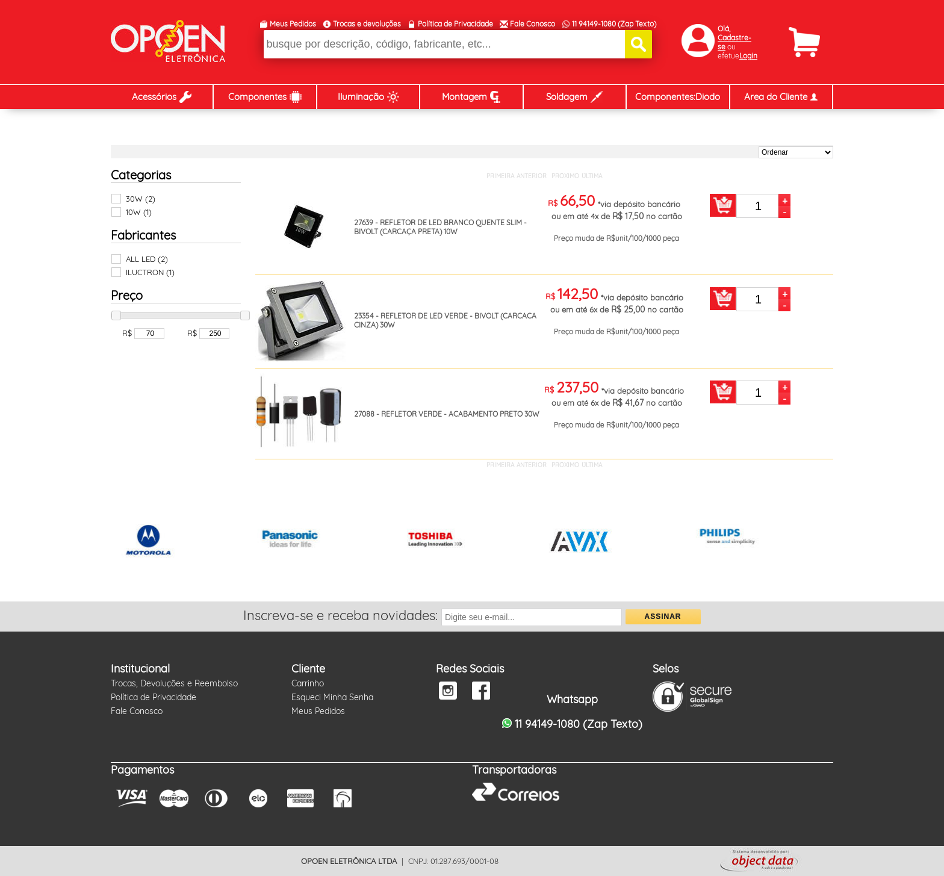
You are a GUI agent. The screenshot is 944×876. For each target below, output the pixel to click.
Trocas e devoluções (367, 23)
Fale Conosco (532, 23)
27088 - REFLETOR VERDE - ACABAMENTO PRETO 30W (446, 413)
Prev (126, 542)
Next (817, 542)
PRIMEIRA (500, 176)
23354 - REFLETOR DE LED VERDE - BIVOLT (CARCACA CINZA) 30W (445, 320)
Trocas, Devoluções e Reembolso (174, 683)
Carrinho (307, 683)
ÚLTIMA (592, 176)
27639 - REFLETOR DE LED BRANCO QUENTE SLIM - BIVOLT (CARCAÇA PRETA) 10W (440, 227)
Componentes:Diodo (677, 96)
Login (748, 55)
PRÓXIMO (565, 176)
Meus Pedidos (293, 23)
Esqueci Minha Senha (332, 697)
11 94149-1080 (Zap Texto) (614, 23)
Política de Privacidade (455, 23)
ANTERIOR (532, 176)
